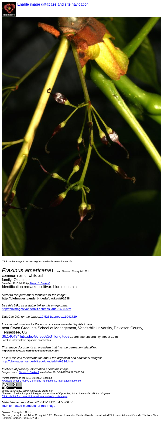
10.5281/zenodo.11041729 (58, 316)
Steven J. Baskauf (40, 283)
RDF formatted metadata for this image (28, 405)
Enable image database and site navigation (53, 4)
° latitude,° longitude (35, 336)
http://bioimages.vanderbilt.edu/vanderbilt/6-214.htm (37, 361)
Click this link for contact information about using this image (34, 396)
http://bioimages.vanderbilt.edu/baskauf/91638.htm (36, 309)
